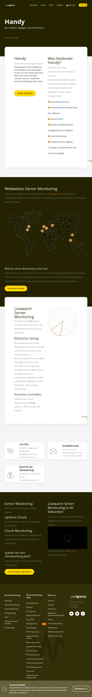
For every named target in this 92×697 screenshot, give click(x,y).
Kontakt (51, 605)
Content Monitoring (55, 623)
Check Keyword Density (34, 663)
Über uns (51, 601)
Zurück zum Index (24, 93)
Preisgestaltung (10, 613)
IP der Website (31, 628)
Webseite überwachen (56, 632)
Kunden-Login (10, 628)
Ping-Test (29, 607)
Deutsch (70, 5)
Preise (43, 5)
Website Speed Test (33, 615)
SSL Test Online (31, 651)
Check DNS (30, 620)
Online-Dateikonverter (34, 667)
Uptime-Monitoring (11, 609)
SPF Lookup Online (33, 655)
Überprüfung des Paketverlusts (32, 676)
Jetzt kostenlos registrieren (19, 572)
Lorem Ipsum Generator (34, 659)
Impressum (52, 609)
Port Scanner (30, 611)
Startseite (33, 5)
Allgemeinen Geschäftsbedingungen (56, 614)
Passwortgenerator (33, 642)
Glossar (50, 619)
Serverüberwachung (12, 605)
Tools (51, 5)
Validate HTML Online (34, 646)
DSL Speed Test (31, 624)
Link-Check (30, 671)
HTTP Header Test (32, 632)
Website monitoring (55, 636)
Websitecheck (53, 628)
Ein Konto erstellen (16, 288)
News (7, 617)
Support (60, 5)
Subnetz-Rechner (32, 603)
